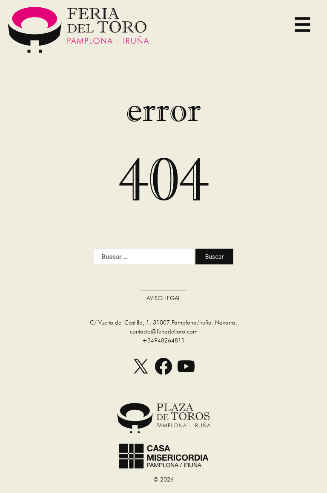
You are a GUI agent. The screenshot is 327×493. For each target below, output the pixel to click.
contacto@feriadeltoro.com (164, 331)
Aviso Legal (163, 298)
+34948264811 (163, 340)
